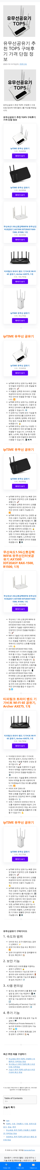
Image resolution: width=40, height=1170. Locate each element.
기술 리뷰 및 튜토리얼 (12, 1160)
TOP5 (8, 1123)
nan (7, 1120)
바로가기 (27, 1160)
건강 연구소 (29, 1157)
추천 (14, 1127)
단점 (26, 1123)
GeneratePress (29, 1150)
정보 (9, 1127)
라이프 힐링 (18, 1157)
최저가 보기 (20, 156)
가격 (13, 1123)
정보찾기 (7, 1157)
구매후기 (19, 1123)
